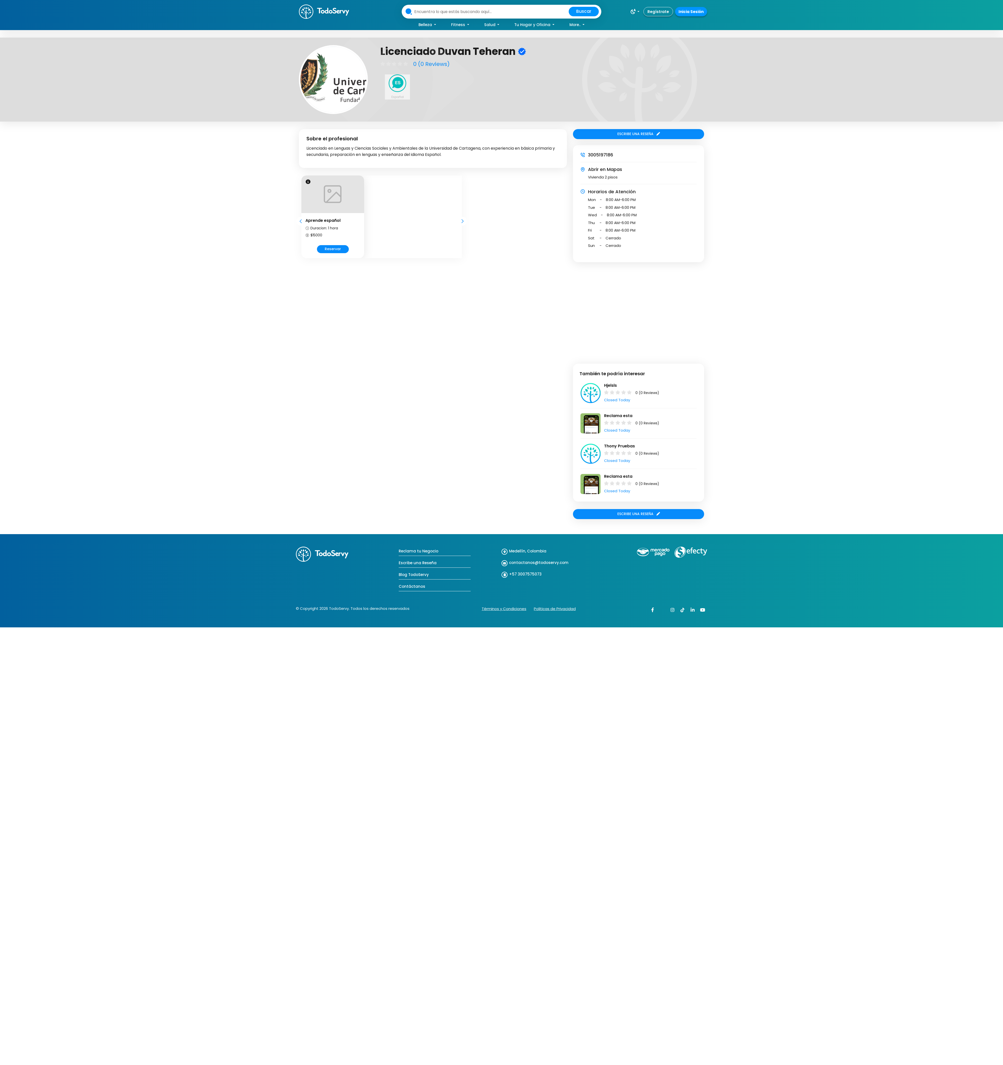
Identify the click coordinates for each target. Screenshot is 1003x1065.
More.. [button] (575, 24)
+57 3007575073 (525, 574)
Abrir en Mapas (605, 169)
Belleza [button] (426, 24)
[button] (634, 12)
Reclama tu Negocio (418, 551)
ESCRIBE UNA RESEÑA (638, 133)
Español (397, 97)
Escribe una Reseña (418, 562)
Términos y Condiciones (504, 608)
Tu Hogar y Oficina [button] (532, 24)
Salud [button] (490, 24)
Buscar (583, 11)
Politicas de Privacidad (555, 608)
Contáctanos (412, 586)
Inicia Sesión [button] (691, 11)
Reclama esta (618, 416)
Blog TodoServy (414, 574)
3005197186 (600, 155)
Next (462, 221)
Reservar (333, 248)
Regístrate (658, 11)
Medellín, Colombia (527, 551)
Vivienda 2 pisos (603, 177)
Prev (300, 221)
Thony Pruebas (619, 446)
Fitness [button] (458, 24)
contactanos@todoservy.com (538, 562)
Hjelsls (610, 385)
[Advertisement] (47, 309)
